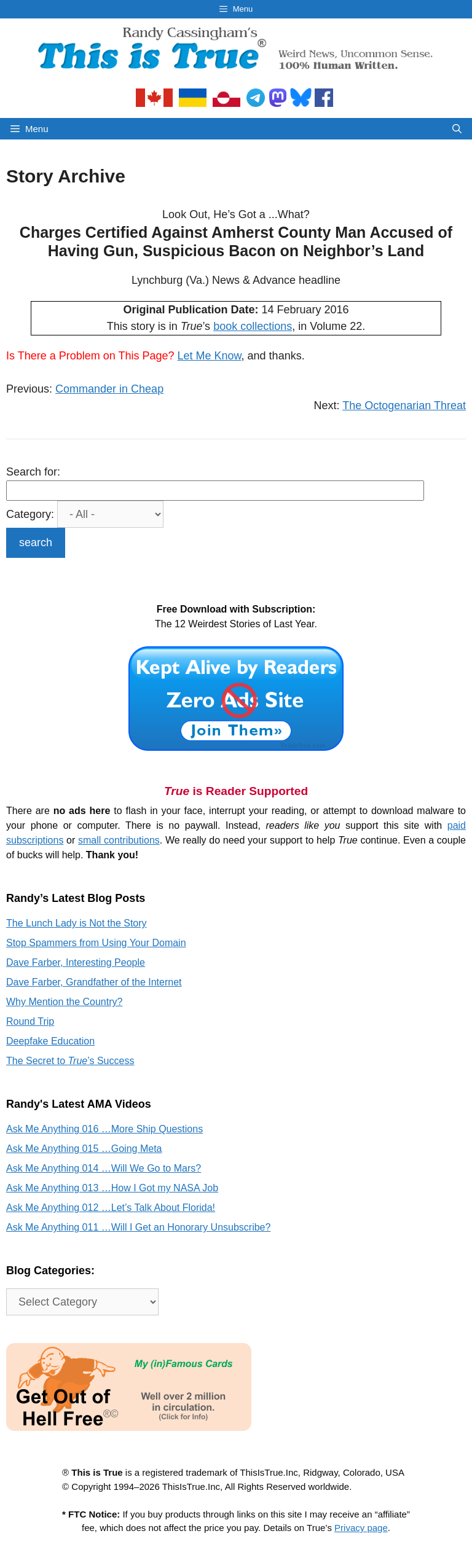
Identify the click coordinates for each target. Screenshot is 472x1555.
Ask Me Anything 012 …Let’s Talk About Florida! (110, 1207)
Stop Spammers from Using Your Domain (96, 943)
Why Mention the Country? (64, 1002)
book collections (252, 326)
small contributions (119, 840)
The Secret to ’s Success (70, 1061)
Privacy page (361, 1527)
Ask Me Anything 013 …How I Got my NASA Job (112, 1188)
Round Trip (30, 1021)
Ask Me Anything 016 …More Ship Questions (104, 1129)
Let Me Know (210, 356)
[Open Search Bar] (457, 128)
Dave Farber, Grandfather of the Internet (94, 982)
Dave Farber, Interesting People (75, 962)
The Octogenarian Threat (404, 405)
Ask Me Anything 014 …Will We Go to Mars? (103, 1168)
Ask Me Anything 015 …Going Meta (84, 1148)
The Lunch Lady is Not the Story (76, 923)
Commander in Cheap (109, 389)
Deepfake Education (50, 1041)
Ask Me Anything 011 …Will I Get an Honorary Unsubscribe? (138, 1227)
